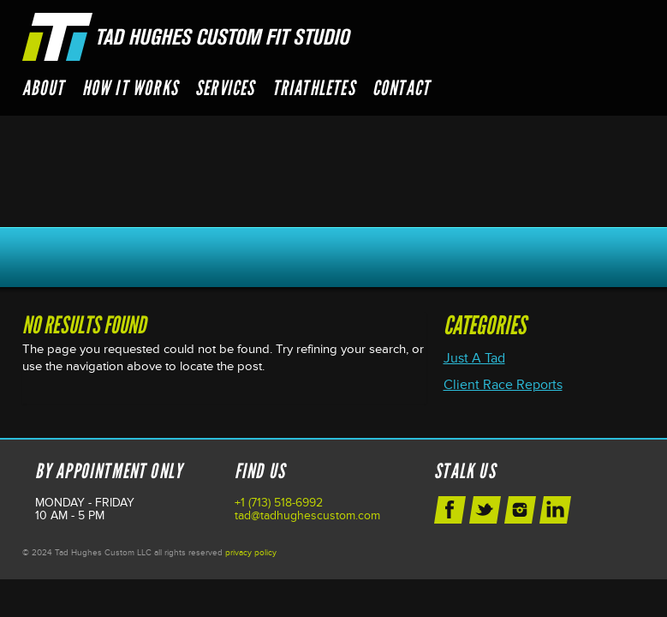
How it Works (130, 87)
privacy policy (251, 553)
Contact (401, 87)
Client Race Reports (503, 384)
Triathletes (313, 87)
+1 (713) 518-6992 (279, 502)
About (43, 87)
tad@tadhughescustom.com (307, 515)
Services (225, 87)
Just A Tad (474, 358)
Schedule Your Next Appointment (334, 257)
